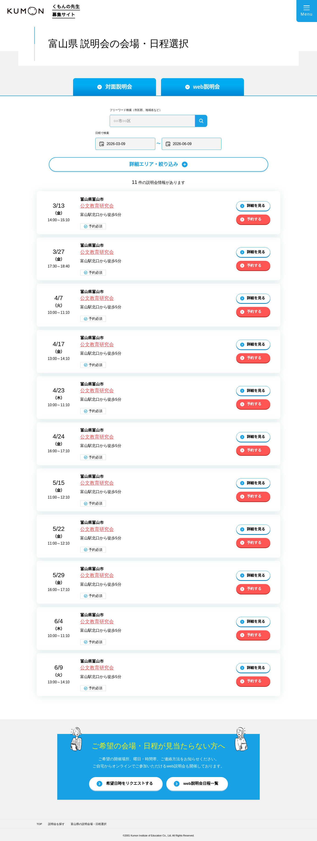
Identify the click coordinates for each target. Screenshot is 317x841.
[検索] (201, 121)
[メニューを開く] (306, 11)
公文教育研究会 (97, 206)
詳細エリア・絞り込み (159, 164)
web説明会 (202, 87)
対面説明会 (114, 87)
